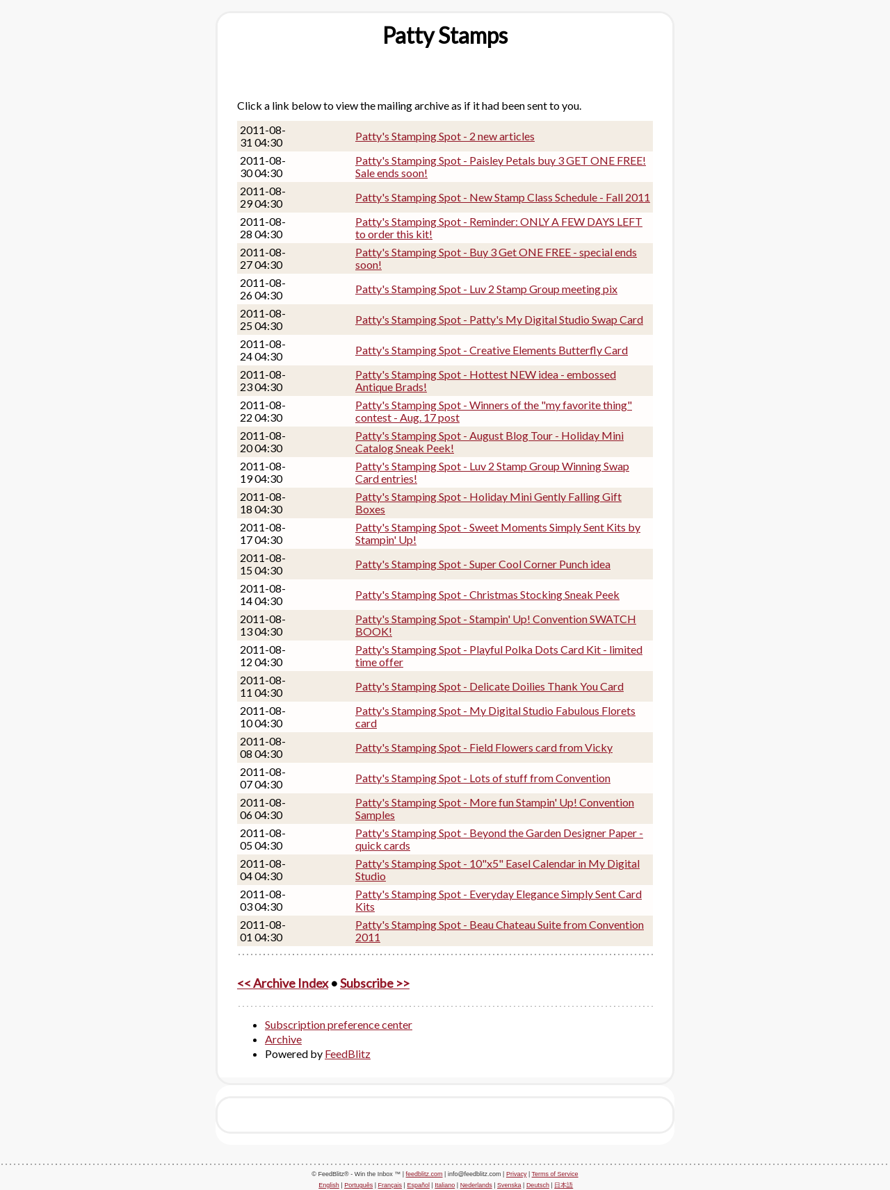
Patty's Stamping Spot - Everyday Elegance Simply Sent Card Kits (498, 900)
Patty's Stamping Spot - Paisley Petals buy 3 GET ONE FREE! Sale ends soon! (500, 166)
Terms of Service (555, 1174)
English (328, 1185)
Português (358, 1185)
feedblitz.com (424, 1174)
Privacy (516, 1174)
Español (418, 1185)
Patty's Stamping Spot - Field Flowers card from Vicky (484, 747)
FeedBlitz (348, 1053)
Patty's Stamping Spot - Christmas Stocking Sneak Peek (487, 594)
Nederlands (476, 1185)
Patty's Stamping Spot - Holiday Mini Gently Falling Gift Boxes (488, 502)
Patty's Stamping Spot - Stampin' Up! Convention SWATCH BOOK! (495, 625)
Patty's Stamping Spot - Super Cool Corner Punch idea (482, 563)
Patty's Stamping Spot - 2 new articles (445, 135)
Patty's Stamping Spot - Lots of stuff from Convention (482, 777)
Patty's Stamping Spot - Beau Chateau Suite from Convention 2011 (499, 930)
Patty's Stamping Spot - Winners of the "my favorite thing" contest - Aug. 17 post (493, 411)
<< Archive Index (282, 983)
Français (390, 1185)
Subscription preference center (338, 1024)
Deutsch (537, 1185)
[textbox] (445, 35)
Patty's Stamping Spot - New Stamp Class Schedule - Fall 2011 (502, 197)
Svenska (509, 1185)
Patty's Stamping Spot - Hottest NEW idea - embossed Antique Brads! (485, 380)
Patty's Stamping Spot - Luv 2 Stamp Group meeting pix (486, 288)
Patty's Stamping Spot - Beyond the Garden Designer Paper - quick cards (499, 839)
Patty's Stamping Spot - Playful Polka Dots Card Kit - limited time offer (498, 655)
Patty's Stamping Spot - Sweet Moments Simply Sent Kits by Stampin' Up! (497, 533)
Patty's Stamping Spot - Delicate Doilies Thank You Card (489, 686)
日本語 (563, 1185)
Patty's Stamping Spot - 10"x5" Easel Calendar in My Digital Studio (497, 869)
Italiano (445, 1185)
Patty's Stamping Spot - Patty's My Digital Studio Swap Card (499, 319)
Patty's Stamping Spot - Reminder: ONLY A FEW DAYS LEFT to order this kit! (498, 227)
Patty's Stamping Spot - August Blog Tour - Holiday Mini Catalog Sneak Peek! (489, 441)
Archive (283, 1039)
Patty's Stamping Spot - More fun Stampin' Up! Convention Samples (494, 808)
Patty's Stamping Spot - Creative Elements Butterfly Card (491, 349)
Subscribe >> (375, 983)
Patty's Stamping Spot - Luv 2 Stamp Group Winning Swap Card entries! (492, 472)
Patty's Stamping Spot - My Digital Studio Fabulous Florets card (495, 716)
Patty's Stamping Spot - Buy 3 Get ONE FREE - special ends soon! (496, 258)
